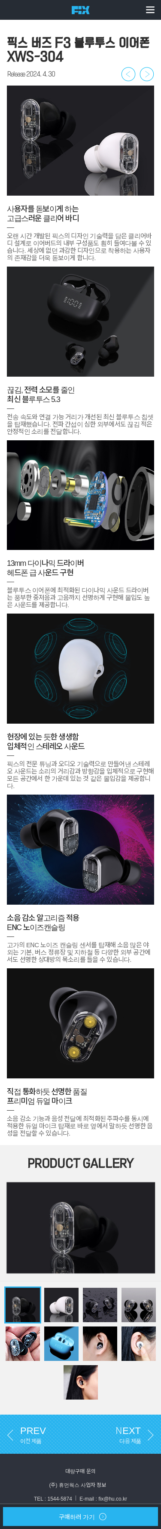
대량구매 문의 (80, 1471)
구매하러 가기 (54, 1519)
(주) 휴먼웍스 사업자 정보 (80, 1484)
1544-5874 (59, 1498)
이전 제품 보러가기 (128, 74)
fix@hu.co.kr (112, 1498)
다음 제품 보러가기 (147, 74)
